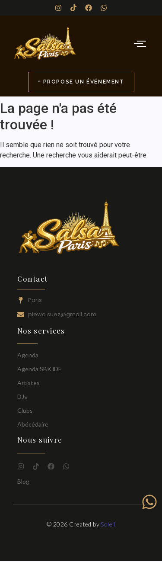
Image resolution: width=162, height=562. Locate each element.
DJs (22, 396)
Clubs (25, 410)
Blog (23, 481)
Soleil (108, 524)
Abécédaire (32, 424)
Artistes (28, 382)
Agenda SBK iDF (39, 369)
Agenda (27, 355)
